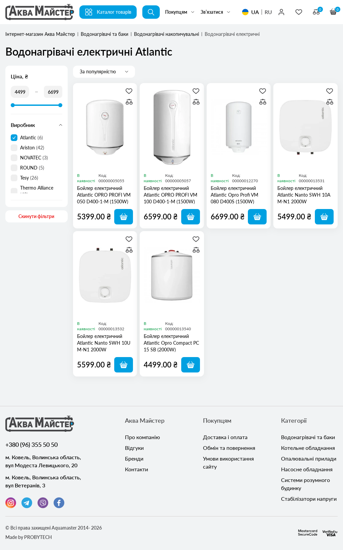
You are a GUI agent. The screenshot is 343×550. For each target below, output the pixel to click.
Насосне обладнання (307, 469)
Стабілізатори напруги (309, 498)
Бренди (134, 458)
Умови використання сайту (228, 462)
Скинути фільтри (36, 216)
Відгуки (134, 447)
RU (268, 12)
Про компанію (142, 437)
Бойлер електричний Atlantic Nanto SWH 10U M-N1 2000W (103, 342)
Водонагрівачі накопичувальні (166, 34)
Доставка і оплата (225, 437)
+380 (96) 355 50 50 (31, 444)
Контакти (136, 469)
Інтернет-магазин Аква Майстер (40, 34)
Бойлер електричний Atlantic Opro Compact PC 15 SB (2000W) (171, 342)
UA (255, 12)
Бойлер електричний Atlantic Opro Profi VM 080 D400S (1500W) (234, 194)
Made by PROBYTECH (28, 537)
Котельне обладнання (308, 447)
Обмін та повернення (229, 447)
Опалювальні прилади (308, 458)
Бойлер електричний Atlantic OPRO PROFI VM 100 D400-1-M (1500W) (170, 194)
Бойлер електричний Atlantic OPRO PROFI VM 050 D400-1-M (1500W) (104, 194)
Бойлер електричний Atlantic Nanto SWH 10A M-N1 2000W (303, 194)
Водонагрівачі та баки (104, 34)
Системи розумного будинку (305, 484)
